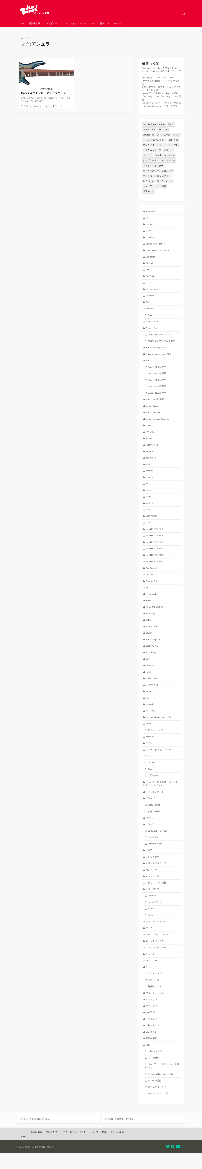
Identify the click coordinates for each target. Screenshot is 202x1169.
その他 (149, 752)
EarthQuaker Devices (158, 841)
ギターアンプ (152, 901)
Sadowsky (150, 620)
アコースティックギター (73, 23)
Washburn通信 (155, 1095)
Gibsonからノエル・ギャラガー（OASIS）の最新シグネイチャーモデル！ (160, 81)
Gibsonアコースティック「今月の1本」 (162, 1081)
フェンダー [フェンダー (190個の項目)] (167, 171)
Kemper (149, 475)
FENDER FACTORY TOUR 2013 (162, 343)
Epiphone (150, 297)
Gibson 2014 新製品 (157, 376)
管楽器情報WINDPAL (40, 1134)
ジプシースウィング (156, 934)
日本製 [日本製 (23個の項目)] (162, 186)
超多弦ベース (154, 1000)
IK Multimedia (152, 449)
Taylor (149, 680)
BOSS (148, 218)
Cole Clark (150, 238)
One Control (151, 574)
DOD (148, 271)
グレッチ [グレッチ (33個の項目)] (147, 155)
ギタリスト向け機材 (156, 894)
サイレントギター (157, 739)
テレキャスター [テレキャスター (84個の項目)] (151, 171)
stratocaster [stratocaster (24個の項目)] (149, 129)
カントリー (151, 881)
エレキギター (50, 23)
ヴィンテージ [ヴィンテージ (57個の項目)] (150, 186)
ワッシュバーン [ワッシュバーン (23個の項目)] (165, 181)
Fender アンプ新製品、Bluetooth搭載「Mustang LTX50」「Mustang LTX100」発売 (161, 96)
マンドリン (151, 1013)
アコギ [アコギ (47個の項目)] (176, 135)
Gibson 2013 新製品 (157, 370)
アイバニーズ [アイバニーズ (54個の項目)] (163, 135)
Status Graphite (153, 647)
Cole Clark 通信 (155, 1066)
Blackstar (152, 907)
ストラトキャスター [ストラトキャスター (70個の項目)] (153, 165)
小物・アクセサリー (156, 1039)
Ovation (149, 581)
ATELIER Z (151, 211)
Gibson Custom (153, 409)
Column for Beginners (156, 244)
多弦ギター (151, 1033)
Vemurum (150, 699)
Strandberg (151, 660)
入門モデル (153, 785)
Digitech (150, 264)
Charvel (149, 225)
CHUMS (149, 231)
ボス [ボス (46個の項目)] (145, 176)
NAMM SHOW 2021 (154, 567)
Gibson (149, 363)
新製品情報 (34, 23)
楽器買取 (109, 1134)
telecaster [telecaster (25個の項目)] (163, 129)
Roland (149, 607)
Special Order (152, 633)
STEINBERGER (153, 653)
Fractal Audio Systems (156, 350)
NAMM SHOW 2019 (154, 554)
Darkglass (150, 257)
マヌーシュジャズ (155, 1006)
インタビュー (152, 808)
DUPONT (150, 277)
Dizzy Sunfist (154, 815)
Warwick (150, 713)
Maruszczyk (151, 508)
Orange (151, 927)
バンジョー (151, 973)
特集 (102, 23)
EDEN (148, 284)
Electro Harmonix (154, 290)
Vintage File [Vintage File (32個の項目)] (148, 135)
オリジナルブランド (156, 874)
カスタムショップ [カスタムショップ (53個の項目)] (152, 150)
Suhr (148, 666)
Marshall (152, 920)
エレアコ (150, 861)
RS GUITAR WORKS (155, 614)
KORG (148, 488)
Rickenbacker (152, 600)
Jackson (150, 455)
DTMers (24, 1134)
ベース (92, 23)
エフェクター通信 (157, 1102)
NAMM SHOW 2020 (154, 561)
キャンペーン (152, 887)
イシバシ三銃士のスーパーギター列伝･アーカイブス (161, 794)
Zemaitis (150, 746)
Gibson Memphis (153, 416)
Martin (149, 501)
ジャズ (149, 940)
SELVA (149, 627)
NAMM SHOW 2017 (154, 541)
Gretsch (149, 429)
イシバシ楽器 (115, 23)
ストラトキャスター (156, 953)
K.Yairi (148, 468)
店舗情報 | (121, 1134)
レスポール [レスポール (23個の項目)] (148, 181)
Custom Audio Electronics (158, 251)
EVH (148, 304)
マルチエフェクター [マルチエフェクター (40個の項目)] (160, 176)
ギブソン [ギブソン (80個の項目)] (168, 150)
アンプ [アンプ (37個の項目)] (146, 140)
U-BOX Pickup (152, 693)
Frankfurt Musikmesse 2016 (159, 356)
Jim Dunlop (151, 462)
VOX (148, 706)
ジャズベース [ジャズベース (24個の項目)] (150, 160)
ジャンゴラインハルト (157, 947)
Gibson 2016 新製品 (155, 403)
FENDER (150, 310)
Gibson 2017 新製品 (157, 389)
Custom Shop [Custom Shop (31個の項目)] (149, 124)
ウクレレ (150, 828)
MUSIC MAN (151, 521)
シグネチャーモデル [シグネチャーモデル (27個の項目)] (165, 155)
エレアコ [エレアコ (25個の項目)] (173, 140)
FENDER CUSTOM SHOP (159, 337)
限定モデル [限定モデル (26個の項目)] (148, 191)
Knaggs (149, 482)
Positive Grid (152, 587)
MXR (148, 528)
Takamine (150, 673)
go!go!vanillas (154, 822)
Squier (151, 317)
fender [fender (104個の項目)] (161, 124)
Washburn (150, 719)
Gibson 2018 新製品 (157, 396)
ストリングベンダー (156, 960)
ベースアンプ (154, 986)
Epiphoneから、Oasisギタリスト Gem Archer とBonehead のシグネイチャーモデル (160, 71)
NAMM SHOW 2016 (154, 534)
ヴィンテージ (152, 1019)
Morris (149, 515)
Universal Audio (155, 855)
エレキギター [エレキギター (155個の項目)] (150, 145)
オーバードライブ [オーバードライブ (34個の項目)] (168, 145)
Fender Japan (152, 323)
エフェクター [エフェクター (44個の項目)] (159, 140)
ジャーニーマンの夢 (158, 1108)
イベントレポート (155, 802)
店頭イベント (152, 1046)
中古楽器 (150, 1026)
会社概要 (130, 1134)
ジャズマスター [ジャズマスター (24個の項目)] (167, 160)
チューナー (151, 967)
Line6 (148, 495)
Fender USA (151, 330)
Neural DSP (153, 848)
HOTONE (150, 436)
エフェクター (152, 835)
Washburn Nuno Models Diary (160, 726)
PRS (148, 594)
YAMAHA (150, 732)
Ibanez (27, 106)
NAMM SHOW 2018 (154, 548)
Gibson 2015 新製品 (157, 383)
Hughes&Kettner (156, 914)
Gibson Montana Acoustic (158, 422)
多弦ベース (57, 106)
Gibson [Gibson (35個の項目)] (171, 124)
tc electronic (152, 686)
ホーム (21, 23)
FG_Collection (154, 1072)
